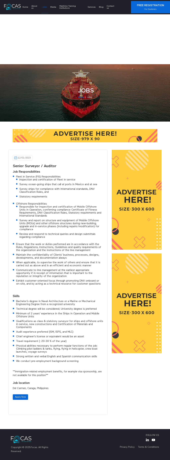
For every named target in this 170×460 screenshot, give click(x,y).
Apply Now (20, 397)
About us (34, 7)
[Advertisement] (85, 39)
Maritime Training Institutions (67, 7)
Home (25, 7)
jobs (89, 97)
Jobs (44, 7)
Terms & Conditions (148, 447)
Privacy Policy (127, 447)
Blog (101, 7)
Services (92, 7)
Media (53, 7)
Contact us (110, 7)
